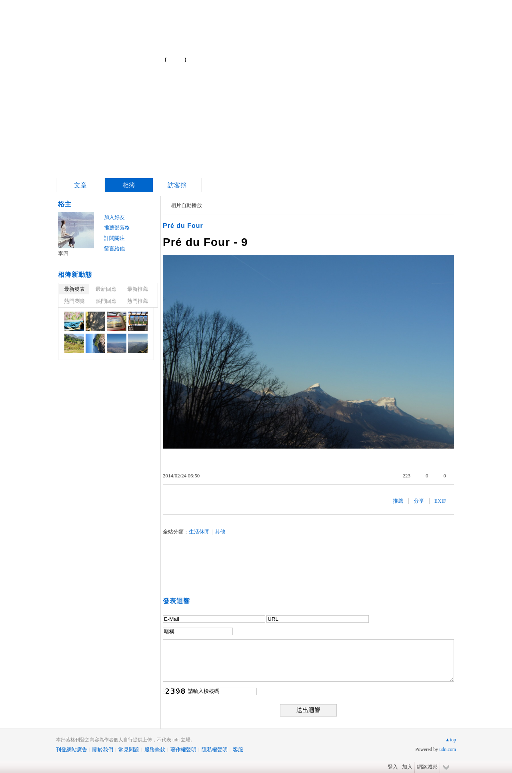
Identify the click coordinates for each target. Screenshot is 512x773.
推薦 (398, 501)
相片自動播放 (186, 205)
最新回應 (106, 289)
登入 (393, 767)
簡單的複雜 (119, 56)
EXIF (440, 501)
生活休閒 (199, 532)
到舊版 (175, 59)
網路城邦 (427, 767)
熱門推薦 (137, 301)
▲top (450, 740)
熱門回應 (106, 301)
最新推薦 (137, 289)
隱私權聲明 (215, 750)
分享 (419, 501)
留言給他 (114, 249)
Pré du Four (183, 225)
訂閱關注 (114, 238)
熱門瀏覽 (74, 301)
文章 (80, 185)
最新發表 (74, 289)
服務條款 (154, 750)
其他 (220, 532)
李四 (63, 253)
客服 (238, 750)
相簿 (128, 185)
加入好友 (114, 217)
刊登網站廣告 (71, 750)
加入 (407, 767)
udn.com (447, 749)
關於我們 (102, 750)
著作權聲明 (183, 750)
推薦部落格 (117, 228)
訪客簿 (177, 185)
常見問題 (128, 750)
